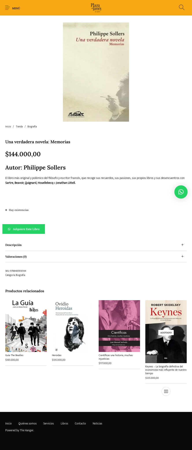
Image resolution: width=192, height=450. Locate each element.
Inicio (8, 127)
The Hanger (26, 430)
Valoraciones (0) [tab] (16, 256)
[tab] (96, 245)
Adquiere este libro (26, 229)
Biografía (32, 127)
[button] (96, 229)
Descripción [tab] (13, 245)
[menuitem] (8, 424)
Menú (16, 8)
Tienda (19, 127)
